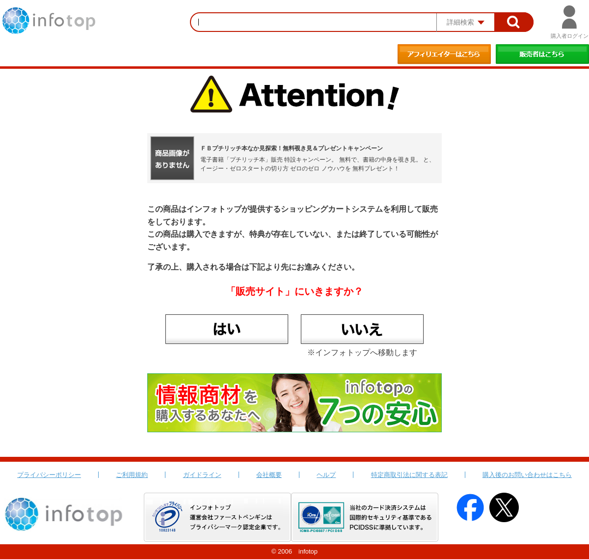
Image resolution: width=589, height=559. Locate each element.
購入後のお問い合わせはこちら (527, 474)
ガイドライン (202, 474)
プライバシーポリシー (49, 474)
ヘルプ (326, 474)
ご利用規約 (132, 474)
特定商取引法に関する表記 (409, 474)
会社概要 (269, 474)
